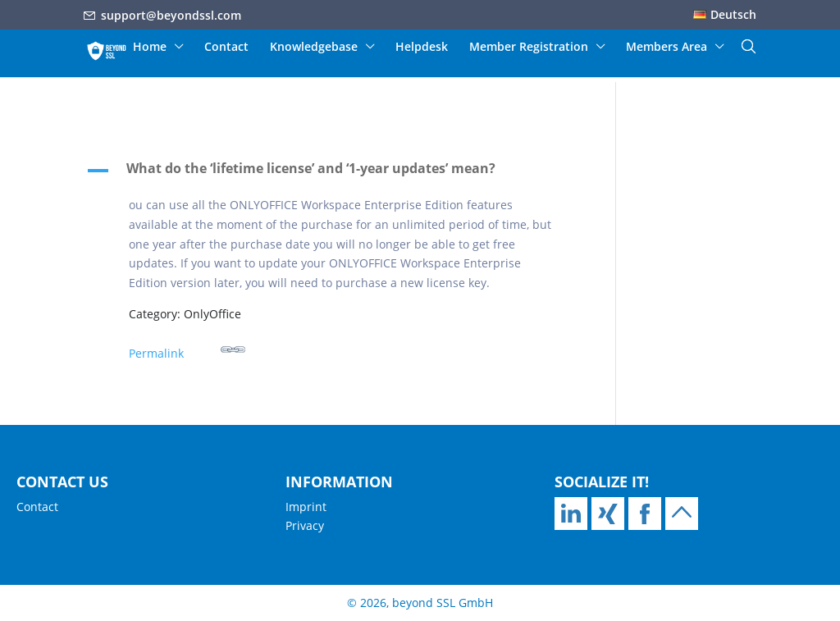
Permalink (187, 349)
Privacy (304, 525)
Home (150, 47)
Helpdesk (421, 47)
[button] (331, 172)
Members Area (666, 47)
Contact (226, 47)
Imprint (305, 506)
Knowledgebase (314, 47)
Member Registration (528, 47)
